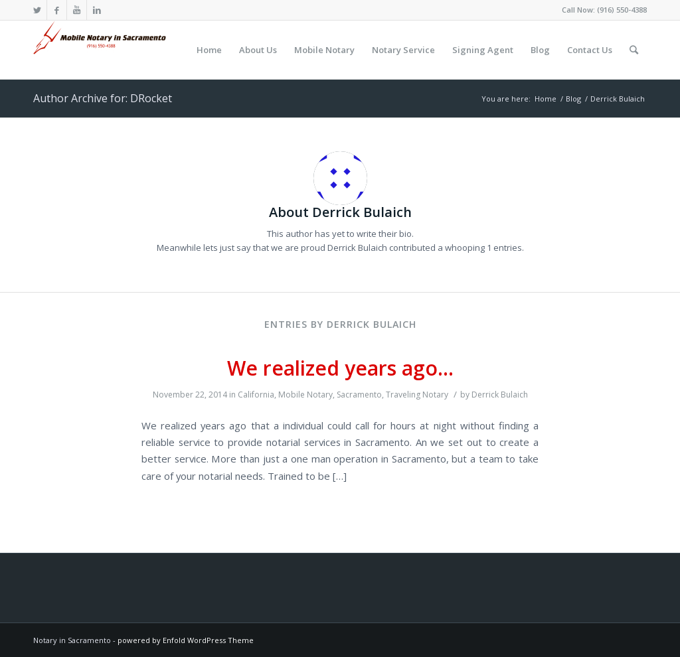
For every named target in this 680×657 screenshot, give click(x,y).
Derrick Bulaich (499, 394)
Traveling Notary (417, 394)
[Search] (634, 50)
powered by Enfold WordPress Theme (186, 640)
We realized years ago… (340, 368)
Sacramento (359, 394)
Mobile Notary (305, 394)
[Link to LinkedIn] (97, 10)
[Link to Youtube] (76, 10)
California (256, 394)
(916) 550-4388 (622, 10)
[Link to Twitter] (36, 10)
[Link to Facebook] (56, 10)
